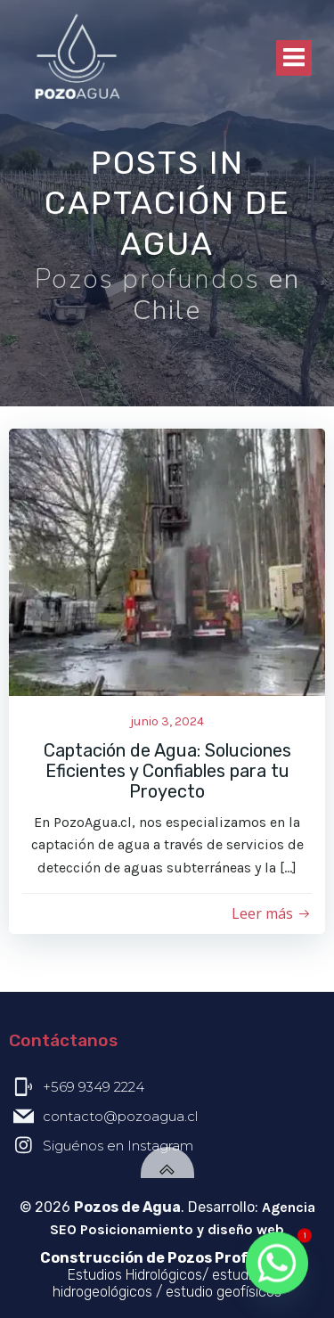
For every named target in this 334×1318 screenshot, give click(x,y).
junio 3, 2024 (167, 721)
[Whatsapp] (277, 1264)
